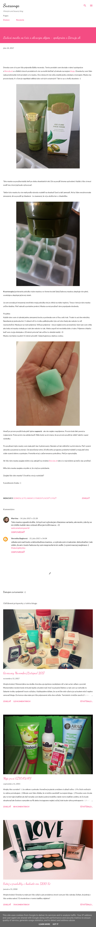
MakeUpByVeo (18, 548)
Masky (30, 498)
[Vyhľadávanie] (84, 4)
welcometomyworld (20, 528)
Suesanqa (11, 5)
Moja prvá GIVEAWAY (17, 778)
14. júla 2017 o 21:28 (29, 518)
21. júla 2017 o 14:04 (38, 538)
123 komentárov (22, 701)
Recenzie (20, 20)
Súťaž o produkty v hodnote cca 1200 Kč (26, 884)
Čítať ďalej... (86, 701)
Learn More (44, 924)
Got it (55, 924)
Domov (6, 20)
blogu (72, 71)
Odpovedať (18, 532)
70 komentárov (21, 904)
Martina (14, 518)
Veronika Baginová (19, 538)
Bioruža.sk (8, 71)
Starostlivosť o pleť (45, 498)
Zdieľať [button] (86, 498)
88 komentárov (21, 806)
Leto (24, 498)
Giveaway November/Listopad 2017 (23, 673)
